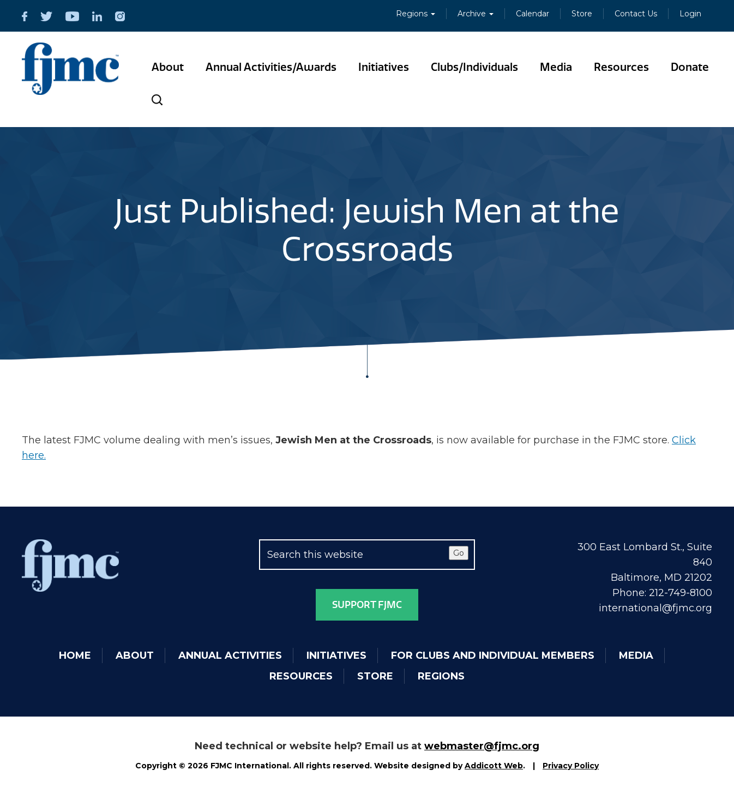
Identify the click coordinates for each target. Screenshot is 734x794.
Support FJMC (367, 605)
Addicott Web (494, 766)
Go (458, 553)
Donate (690, 67)
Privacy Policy (571, 766)
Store (581, 14)
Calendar (532, 14)
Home (75, 655)
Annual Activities (230, 655)
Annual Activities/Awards (271, 67)
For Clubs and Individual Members (492, 655)
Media (556, 67)
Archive (476, 14)
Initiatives (383, 67)
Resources (621, 67)
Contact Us (636, 14)
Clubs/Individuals (474, 67)
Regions (415, 14)
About (168, 67)
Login (690, 14)
